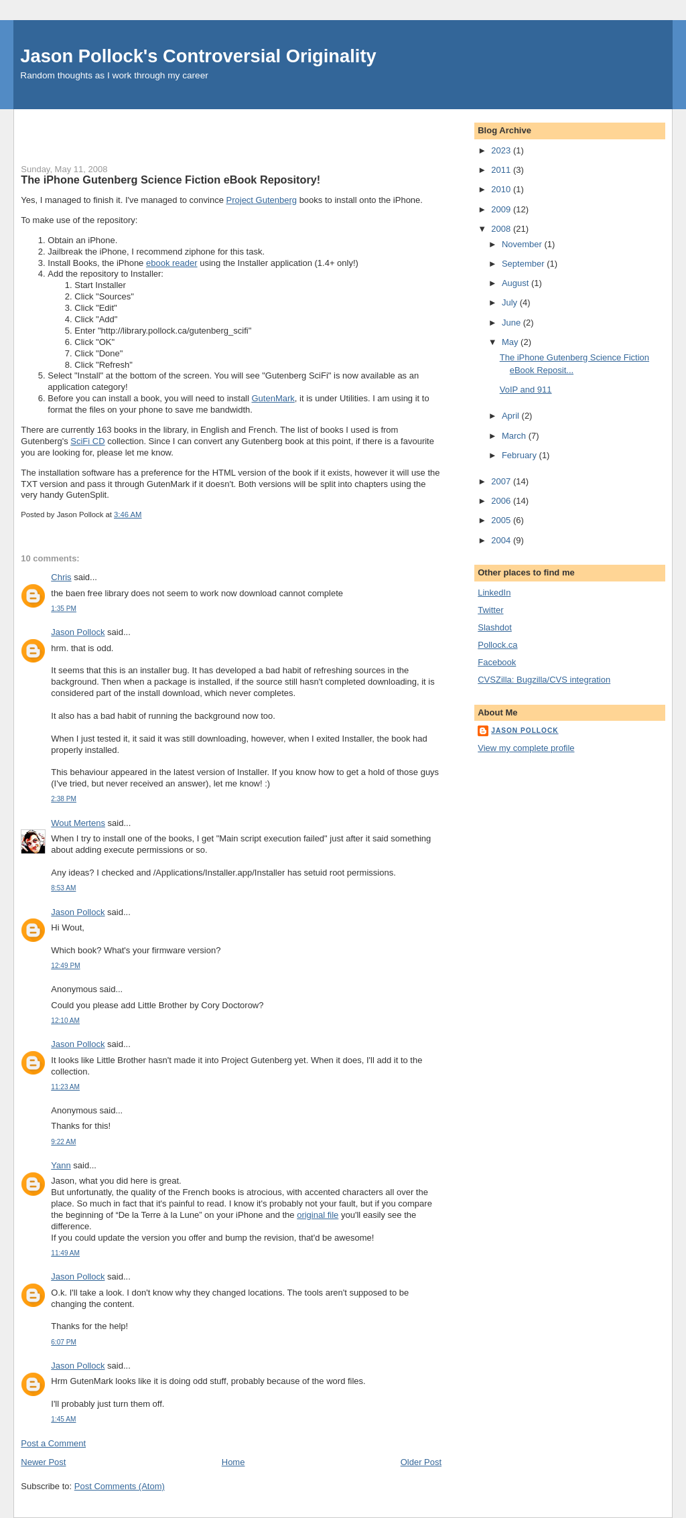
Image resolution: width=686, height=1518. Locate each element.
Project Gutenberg (261, 200)
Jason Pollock (78, 632)
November (523, 244)
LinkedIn (494, 593)
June (512, 323)
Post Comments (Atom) (119, 1486)
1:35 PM (63, 608)
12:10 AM (65, 1020)
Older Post (421, 1462)
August (516, 283)
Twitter (490, 610)
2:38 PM (63, 799)
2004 (502, 540)
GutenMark (273, 398)
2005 (502, 520)
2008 (502, 229)
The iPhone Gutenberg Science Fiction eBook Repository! (170, 180)
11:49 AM (65, 1253)
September (524, 264)
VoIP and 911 (526, 390)
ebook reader (172, 263)
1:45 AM (63, 1419)
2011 (502, 170)
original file (317, 1215)
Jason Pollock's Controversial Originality (198, 56)
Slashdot (495, 627)
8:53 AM (63, 888)
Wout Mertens (78, 823)
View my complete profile (526, 748)
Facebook (497, 662)
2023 (502, 150)
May (511, 342)
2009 (502, 209)
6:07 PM (63, 1342)
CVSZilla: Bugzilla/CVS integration (544, 680)
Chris (61, 577)
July (511, 302)
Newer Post (43, 1462)
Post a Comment (53, 1443)
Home (233, 1462)
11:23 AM (65, 1087)
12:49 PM (65, 965)
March (515, 436)
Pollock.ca (497, 645)
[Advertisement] (177, 129)
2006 (502, 501)
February (520, 455)
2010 (502, 189)
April (512, 416)
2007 (502, 481)
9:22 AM (63, 1142)
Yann (60, 1165)
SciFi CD (87, 441)
